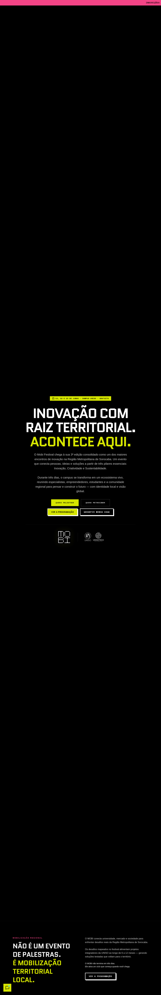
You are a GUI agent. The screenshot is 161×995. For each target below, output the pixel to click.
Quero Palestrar (65, 502)
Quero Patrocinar (95, 502)
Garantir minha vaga (97, 511)
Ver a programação (62, 512)
